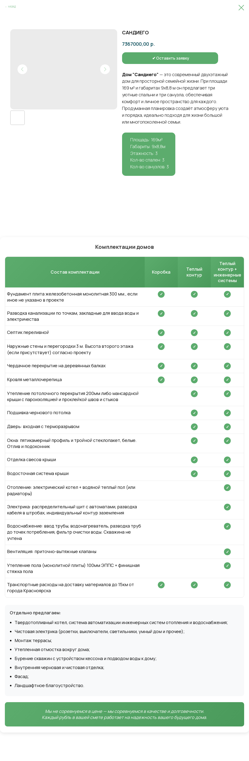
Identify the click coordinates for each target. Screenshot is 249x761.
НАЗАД (12, 6)
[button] (152, 58)
